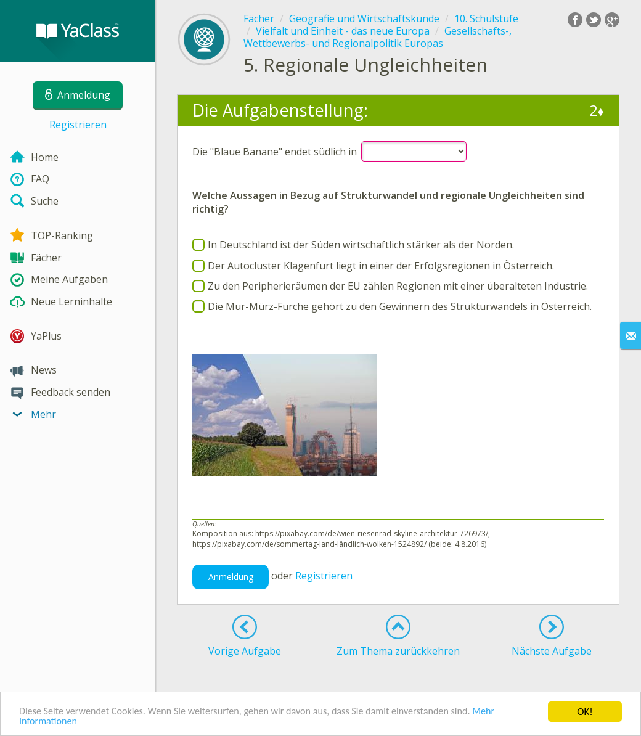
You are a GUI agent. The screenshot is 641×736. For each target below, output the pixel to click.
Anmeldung (230, 577)
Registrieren (78, 124)
